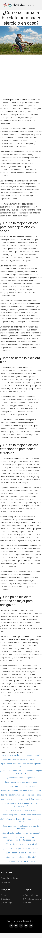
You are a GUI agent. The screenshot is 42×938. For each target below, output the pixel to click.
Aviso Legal (6, 903)
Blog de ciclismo (30, 895)
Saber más (5, 882)
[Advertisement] (20, 76)
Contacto (5, 899)
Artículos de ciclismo (32, 899)
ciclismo (27, 903)
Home (4, 895)
